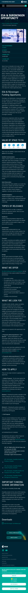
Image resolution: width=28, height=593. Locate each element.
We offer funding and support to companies (12, 271)
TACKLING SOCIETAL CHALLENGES (9, 559)
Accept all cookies (14, 589)
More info (14, 576)
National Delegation (20, 439)
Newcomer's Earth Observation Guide (9, 567)
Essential (15, 580)
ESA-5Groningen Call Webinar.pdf (12, 523)
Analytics (15, 582)
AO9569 (4, 47)
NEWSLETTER (5, 557)
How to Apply (14, 537)
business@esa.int (6, 391)
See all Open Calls (14, 532)
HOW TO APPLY (5, 553)
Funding (7, 23)
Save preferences (14, 585)
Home (3, 23)
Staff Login (4, 561)
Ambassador (4, 563)
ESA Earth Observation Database (8, 565)
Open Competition (14, 23)
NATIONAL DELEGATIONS (7, 555)
